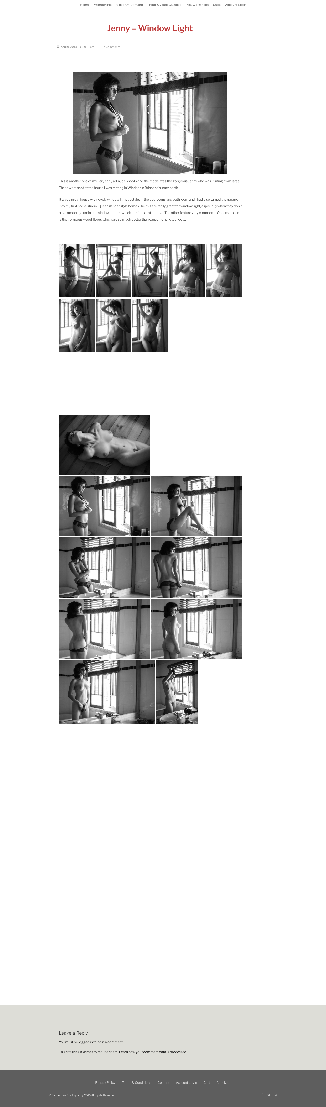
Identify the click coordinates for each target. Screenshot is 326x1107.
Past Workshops (197, 5)
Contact (163, 1083)
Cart (207, 1083)
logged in (85, 1042)
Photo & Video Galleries (164, 5)
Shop (217, 5)
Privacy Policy (105, 1083)
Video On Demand (129, 5)
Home (84, 5)
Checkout (223, 1083)
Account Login (235, 5)
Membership (103, 5)
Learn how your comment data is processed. (153, 1052)
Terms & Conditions (136, 1083)
